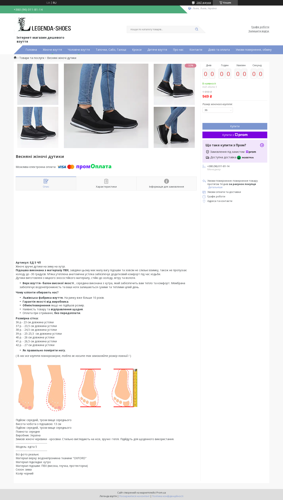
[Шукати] (196, 29)
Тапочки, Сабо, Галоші (111, 49)
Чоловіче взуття (79, 49)
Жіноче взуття (52, 49)
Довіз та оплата (219, 49)
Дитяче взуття (157, 49)
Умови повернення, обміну (254, 49)
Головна (31, 49)
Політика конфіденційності (167, 496)
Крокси (137, 49)
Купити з (235, 135)
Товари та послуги (31, 58)
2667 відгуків (204, 2)
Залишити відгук (258, 31)
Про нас (178, 49)
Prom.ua (161, 492)
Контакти (195, 49)
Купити (235, 126)
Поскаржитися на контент (134, 496)
